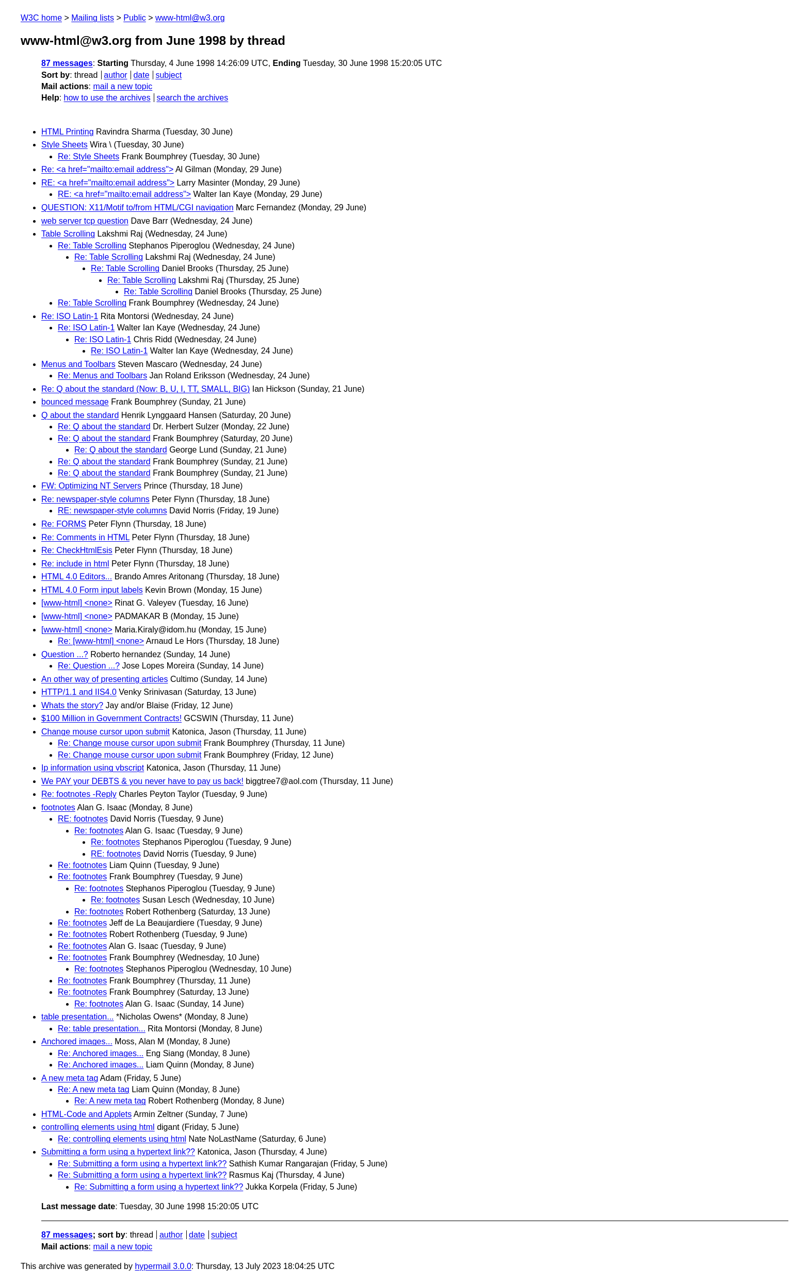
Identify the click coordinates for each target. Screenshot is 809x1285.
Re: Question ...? (89, 665)
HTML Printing (67, 131)
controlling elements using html (98, 1127)
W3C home (41, 17)
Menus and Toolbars (78, 364)
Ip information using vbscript (92, 767)
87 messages (67, 63)
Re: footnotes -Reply (79, 794)
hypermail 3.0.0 (163, 1266)
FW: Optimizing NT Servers (91, 485)
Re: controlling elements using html (122, 1138)
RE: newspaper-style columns (112, 510)
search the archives (193, 97)
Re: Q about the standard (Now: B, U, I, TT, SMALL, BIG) (145, 389)
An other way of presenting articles (104, 679)
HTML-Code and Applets (86, 1114)
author (115, 75)
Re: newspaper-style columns (95, 499)
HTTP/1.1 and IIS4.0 (79, 692)
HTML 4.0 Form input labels (92, 590)
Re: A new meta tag (94, 1089)
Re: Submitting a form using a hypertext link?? (142, 1163)
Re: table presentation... (101, 1028)
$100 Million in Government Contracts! (111, 718)
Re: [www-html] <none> (101, 641)
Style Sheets (64, 144)
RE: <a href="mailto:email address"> (107, 182)
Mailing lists (92, 17)
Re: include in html (75, 563)
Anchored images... (76, 1041)
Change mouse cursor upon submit (105, 731)
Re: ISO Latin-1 (69, 316)
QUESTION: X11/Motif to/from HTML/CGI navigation (137, 207)
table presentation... (77, 1016)
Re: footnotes (98, 830)
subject (168, 75)
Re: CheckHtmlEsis (76, 550)
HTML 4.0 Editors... (76, 576)
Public (134, 17)
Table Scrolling (68, 233)
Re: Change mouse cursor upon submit (129, 743)
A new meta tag (69, 1078)
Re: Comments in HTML (85, 537)
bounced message (75, 401)
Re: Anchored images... (100, 1053)
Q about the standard (80, 415)
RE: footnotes (83, 818)
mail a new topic (122, 86)
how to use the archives (107, 97)
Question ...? (64, 654)
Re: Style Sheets (88, 156)
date (141, 75)
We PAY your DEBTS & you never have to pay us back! (142, 781)
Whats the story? (72, 705)
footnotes (58, 807)
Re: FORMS (63, 524)
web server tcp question (84, 220)
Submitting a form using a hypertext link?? (118, 1151)
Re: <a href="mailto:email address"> (107, 169)
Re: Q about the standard (104, 426)
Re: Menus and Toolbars (102, 375)
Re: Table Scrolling (92, 245)
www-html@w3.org (189, 17)
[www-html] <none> (76, 602)
